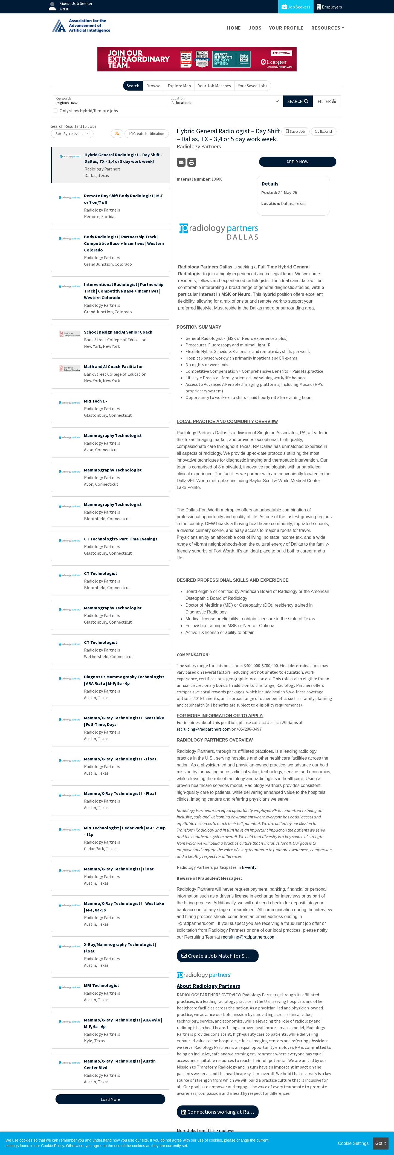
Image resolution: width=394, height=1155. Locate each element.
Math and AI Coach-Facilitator (113, 366)
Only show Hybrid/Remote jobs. (89, 110)
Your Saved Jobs (252, 85)
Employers (329, 6)
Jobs (255, 28)
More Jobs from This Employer (206, 1130)
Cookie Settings (353, 1143)
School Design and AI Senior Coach (118, 332)
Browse (153, 85)
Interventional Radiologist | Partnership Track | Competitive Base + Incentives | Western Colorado (123, 291)
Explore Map (179, 85)
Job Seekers (296, 6)
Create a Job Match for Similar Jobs (220, 955)
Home (234, 28)
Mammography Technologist (113, 435)
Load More (110, 1099)
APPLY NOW (297, 161)
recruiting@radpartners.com (204, 729)
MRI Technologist (101, 985)
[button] (327, 101)
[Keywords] (110, 101)
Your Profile (286, 28)
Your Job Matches (214, 85)
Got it (380, 1143)
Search (133, 85)
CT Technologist (100, 573)
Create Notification (146, 133)
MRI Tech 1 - (95, 401)
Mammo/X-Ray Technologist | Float (119, 869)
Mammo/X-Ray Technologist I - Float (120, 759)
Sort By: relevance (71, 133)
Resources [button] (325, 28)
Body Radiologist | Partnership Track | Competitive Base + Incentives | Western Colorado (124, 243)
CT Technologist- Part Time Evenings (121, 539)
